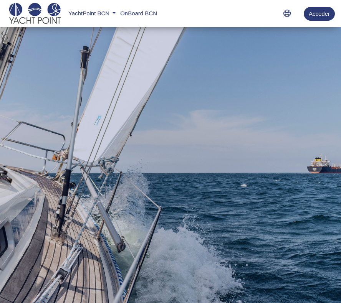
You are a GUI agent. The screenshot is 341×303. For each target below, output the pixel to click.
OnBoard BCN (138, 13)
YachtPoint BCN (89, 13)
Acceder (319, 13)
